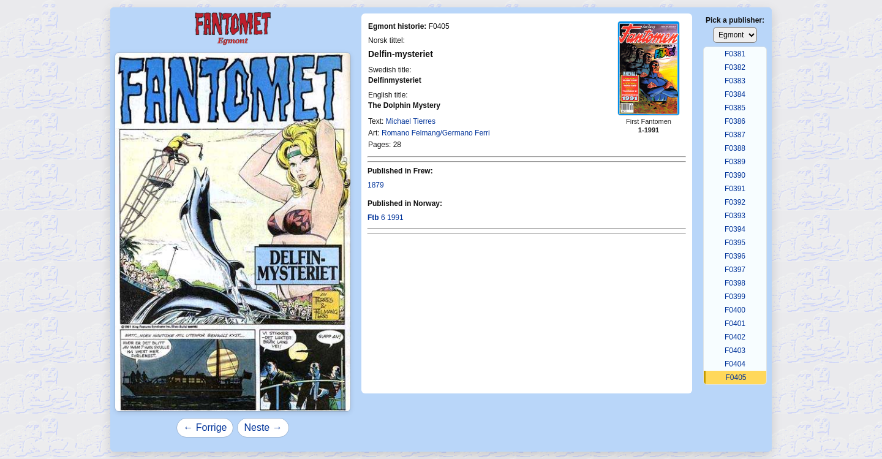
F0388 (735, 148)
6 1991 (386, 217)
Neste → (263, 427)
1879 (376, 185)
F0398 (735, 283)
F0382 (735, 67)
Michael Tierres (410, 121)
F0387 (735, 135)
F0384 (735, 94)
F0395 (735, 242)
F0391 (735, 188)
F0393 (735, 215)
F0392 (735, 202)
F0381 (735, 54)
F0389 (735, 161)
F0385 (735, 108)
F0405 (735, 377)
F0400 (735, 310)
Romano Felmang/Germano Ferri (436, 133)
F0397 (735, 269)
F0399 (735, 296)
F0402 (735, 337)
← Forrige (205, 427)
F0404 (735, 364)
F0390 (735, 175)
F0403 (735, 350)
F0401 (735, 323)
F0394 (735, 229)
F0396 (735, 256)
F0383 (735, 81)
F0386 (735, 121)
